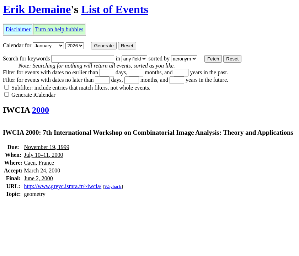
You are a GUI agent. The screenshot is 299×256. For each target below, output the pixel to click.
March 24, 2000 (42, 170)
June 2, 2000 (38, 178)
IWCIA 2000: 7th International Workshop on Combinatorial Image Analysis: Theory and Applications (148, 132)
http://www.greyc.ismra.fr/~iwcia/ (62, 186)
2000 (40, 109)
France (46, 163)
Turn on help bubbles (59, 29)
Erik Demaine (37, 9)
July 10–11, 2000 (43, 155)
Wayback (113, 186)
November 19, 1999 (46, 147)
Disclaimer (18, 29)
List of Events (114, 9)
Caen (30, 163)
